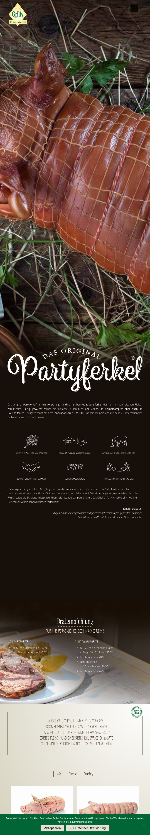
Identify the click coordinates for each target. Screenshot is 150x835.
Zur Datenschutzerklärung (88, 828)
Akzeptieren (52, 828)
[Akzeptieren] (143, 824)
